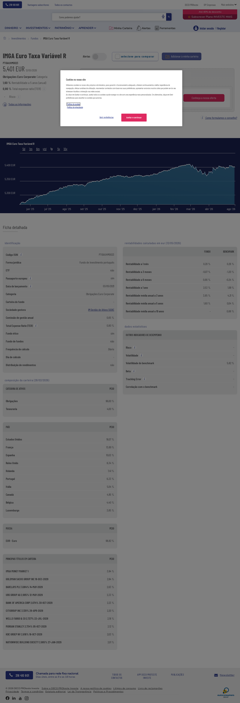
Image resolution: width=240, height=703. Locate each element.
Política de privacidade (75, 107)
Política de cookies (73, 104)
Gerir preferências (107, 117)
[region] (121, 98)
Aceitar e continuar (134, 117)
